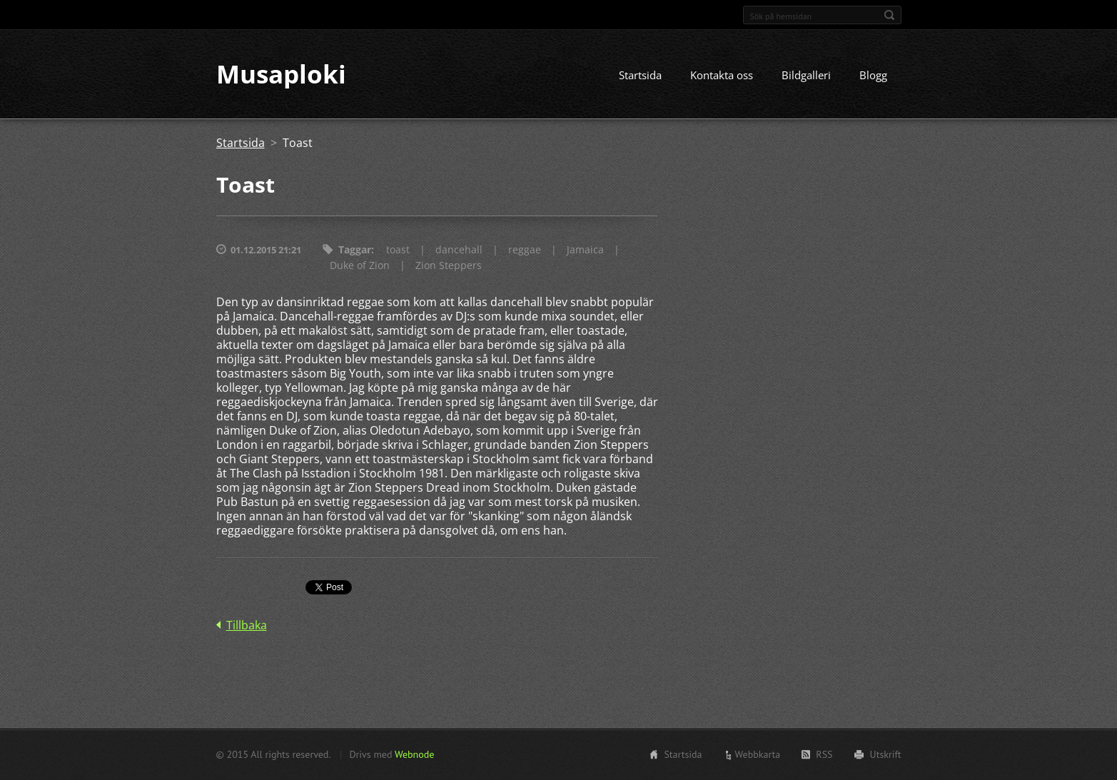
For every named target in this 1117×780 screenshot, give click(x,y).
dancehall (458, 251)
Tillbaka (246, 626)
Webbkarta (758, 754)
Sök (889, 15)
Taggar (354, 251)
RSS (824, 754)
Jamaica (585, 251)
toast (398, 251)
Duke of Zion (360, 266)
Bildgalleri (806, 76)
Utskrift (885, 754)
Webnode (414, 754)
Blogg (873, 76)
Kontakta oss (721, 76)
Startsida (640, 76)
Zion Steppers (448, 266)
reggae (524, 251)
